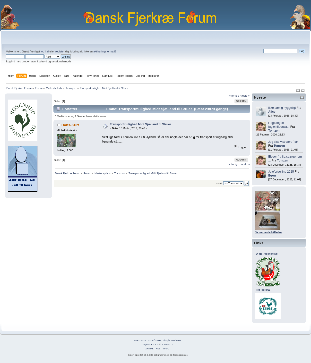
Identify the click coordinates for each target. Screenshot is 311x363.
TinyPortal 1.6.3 (149, 344)
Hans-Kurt (70, 125)
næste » (245, 95)
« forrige (234, 95)
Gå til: (219, 183)
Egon (272, 175)
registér (59, 51)
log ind (45, 51)
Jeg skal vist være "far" (283, 142)
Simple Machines (172, 340)
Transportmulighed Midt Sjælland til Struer (140, 124)
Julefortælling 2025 (281, 171)
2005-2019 (167, 344)
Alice (272, 111)
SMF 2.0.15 (139, 340)
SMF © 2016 (155, 340)
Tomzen (273, 130)
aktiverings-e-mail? (104, 51)
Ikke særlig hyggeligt (282, 108)
